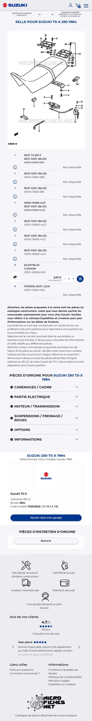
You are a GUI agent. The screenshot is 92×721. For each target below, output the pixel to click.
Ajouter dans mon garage (46, 517)
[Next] (52, 14)
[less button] (64, 278)
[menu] (86, 5)
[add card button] (80, 278)
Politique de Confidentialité (65, 677)
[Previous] (40, 14)
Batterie (46, 540)
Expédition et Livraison (62, 684)
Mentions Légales (59, 680)
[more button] (73, 278)
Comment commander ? (25, 673)
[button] (46, 476)
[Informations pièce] (15, 167)
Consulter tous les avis (46, 633)
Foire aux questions (21, 669)
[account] (71, 5)
